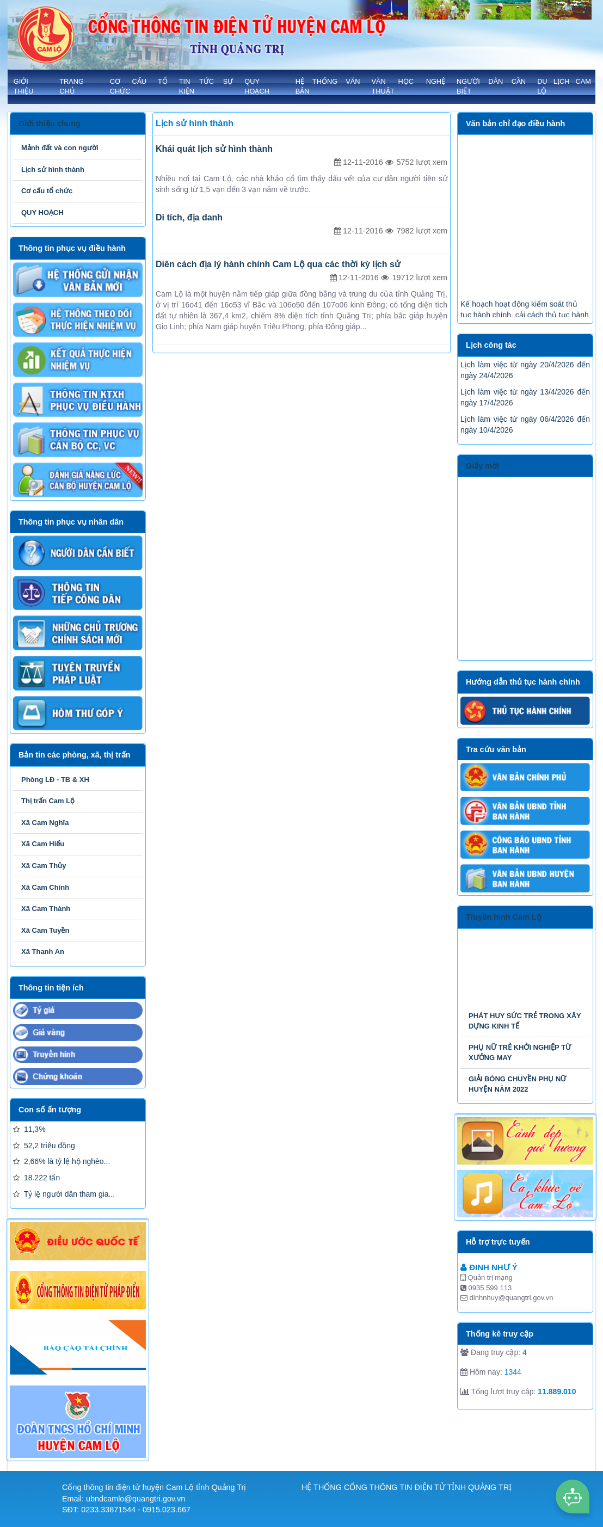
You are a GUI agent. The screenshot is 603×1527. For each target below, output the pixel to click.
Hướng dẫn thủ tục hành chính (523, 682)
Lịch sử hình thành (52, 169)
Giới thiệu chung (50, 123)
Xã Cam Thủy (43, 865)
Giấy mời (482, 465)
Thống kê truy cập (499, 1333)
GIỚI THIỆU (24, 86)
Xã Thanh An (42, 951)
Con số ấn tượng (50, 1109)
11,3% (29, 1129)
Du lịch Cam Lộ (564, 86)
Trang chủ (71, 86)
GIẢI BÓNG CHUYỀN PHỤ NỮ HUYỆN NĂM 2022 (517, 1084)
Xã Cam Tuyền (45, 930)
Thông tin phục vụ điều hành (72, 248)
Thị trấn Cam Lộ (48, 801)
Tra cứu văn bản (496, 749)
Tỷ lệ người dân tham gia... (64, 1194)
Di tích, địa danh (189, 217)
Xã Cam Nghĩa (45, 822)
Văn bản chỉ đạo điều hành (515, 123)
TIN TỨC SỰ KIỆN (206, 86)
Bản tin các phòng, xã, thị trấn (74, 754)
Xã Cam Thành (45, 908)
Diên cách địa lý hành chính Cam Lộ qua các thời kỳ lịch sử (278, 264)
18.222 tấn (36, 1177)
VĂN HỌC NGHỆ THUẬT (408, 86)
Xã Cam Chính (45, 887)
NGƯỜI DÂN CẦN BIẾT (491, 86)
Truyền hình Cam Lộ (504, 917)
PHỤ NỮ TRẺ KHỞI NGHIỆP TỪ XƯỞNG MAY (520, 1052)
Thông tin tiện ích (51, 987)
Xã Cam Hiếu (42, 844)
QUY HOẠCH (256, 86)
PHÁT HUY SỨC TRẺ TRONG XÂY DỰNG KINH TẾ (525, 1021)
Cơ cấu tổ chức (139, 86)
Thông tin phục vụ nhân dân (71, 522)
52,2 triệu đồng (44, 1145)
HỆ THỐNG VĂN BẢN (328, 86)
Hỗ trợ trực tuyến (498, 1241)
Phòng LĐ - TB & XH (55, 779)
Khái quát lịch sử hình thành (214, 148)
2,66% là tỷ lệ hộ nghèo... (61, 1161)
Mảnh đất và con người (60, 148)
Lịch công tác (491, 345)
